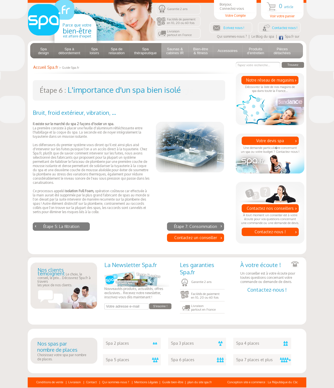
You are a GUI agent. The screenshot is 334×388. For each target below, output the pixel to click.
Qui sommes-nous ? (232, 36)
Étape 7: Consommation (195, 226)
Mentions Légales (146, 382)
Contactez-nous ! (270, 231)
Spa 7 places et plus (263, 360)
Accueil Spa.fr (45, 67)
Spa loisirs (94, 51)
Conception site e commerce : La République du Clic (262, 382)
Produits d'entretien (255, 51)
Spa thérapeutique (145, 51)
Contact (91, 382)
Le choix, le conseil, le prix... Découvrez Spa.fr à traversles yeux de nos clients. (64, 277)
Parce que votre (77, 30)
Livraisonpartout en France (179, 33)
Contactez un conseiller (195, 237)
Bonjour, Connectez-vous (235, 10)
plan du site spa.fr (199, 382)
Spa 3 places (198, 343)
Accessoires (227, 51)
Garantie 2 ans (177, 9)
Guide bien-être (172, 382)
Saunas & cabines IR (175, 51)
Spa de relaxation (116, 51)
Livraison (74, 382)
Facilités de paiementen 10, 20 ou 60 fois (181, 21)
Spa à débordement (69, 51)
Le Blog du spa (262, 36)
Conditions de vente (49, 382)
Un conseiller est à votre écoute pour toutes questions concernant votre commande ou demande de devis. (269, 272)
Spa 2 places (133, 343)
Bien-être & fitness (200, 51)
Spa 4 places (263, 343)
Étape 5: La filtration (61, 226)
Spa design (43, 51)
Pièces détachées (282, 51)
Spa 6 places (198, 360)
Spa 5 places (133, 360)
